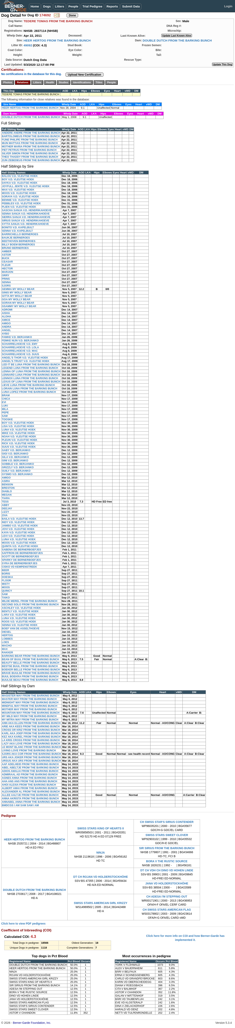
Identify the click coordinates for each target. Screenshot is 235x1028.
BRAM (6, 395)
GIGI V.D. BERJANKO (15, 453)
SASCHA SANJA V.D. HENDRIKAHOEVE (27, 210)
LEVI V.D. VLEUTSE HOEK (18, 535)
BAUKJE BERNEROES (16, 237)
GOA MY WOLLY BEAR (16, 299)
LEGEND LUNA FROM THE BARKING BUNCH (30, 367)
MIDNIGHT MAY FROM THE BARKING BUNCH (30, 702)
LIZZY (5, 511)
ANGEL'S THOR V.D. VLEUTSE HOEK (25, 357)
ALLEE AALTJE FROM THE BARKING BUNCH (30, 795)
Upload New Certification (84, 74)
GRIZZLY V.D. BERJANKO (18, 467)
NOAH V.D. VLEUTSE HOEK (19, 436)
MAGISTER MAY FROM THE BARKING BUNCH (30, 695)
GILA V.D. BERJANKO (15, 457)
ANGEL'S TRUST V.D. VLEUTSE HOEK (25, 361)
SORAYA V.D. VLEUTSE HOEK (20, 196)
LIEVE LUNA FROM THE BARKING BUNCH (28, 385)
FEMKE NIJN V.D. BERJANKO (20, 340)
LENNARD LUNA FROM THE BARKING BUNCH (31, 374)
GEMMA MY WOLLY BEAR (18, 289)
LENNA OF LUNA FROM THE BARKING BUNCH (31, 371)
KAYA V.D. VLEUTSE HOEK (18, 532)
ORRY (5, 275)
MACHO (7, 645)
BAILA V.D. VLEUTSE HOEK (19, 518)
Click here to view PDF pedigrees (23, 923)
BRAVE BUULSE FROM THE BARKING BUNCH (31, 673)
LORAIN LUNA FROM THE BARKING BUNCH (29, 388)
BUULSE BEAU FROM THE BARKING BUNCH (30, 679)
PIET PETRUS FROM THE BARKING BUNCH (29, 149)
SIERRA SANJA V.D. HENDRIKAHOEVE (26, 217)
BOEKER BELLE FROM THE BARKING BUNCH (31, 669)
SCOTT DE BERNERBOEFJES (20, 556)
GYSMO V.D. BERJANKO (17, 474)
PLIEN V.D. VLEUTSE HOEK (19, 206)
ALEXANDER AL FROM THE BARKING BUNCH (31, 791)
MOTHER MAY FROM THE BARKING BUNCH (29, 709)
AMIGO (6, 323)
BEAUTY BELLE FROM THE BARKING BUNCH (30, 662)
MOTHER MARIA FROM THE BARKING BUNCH (31, 146)
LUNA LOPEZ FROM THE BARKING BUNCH (29, 391)
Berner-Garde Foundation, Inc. (32, 1022)
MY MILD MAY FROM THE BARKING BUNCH (29, 716)
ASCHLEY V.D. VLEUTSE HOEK (21, 607)
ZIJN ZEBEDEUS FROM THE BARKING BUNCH (31, 160)
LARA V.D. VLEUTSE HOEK (19, 614)
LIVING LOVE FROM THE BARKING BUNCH (29, 750)
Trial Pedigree (92, 6)
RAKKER (7, 652)
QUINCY (7, 590)
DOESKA (7, 577)
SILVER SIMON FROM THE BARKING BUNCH (30, 153)
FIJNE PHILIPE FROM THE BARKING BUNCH (30, 139)
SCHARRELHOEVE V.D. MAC (20, 350)
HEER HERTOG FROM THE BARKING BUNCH (57, 40)
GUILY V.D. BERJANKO (16, 470)
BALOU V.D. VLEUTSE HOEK (20, 175)
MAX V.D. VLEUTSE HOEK (18, 189)
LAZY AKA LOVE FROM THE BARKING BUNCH (31, 743)
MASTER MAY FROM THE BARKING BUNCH (29, 699)
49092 (28, 45)
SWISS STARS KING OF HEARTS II (100, 828)
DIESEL (6, 631)
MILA (5, 409)
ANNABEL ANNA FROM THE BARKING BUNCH (31, 801)
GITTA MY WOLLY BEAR (17, 295)
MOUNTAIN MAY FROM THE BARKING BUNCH (30, 712)
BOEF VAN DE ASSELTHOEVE (20, 628)
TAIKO (6, 597)
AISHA (6, 313)
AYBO (5, 333)
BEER (5, 570)
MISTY (6, 583)
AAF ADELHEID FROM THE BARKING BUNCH (30, 764)
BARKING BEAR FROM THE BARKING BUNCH (31, 655)
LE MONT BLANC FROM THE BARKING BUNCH (31, 747)
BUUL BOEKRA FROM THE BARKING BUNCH (30, 676)
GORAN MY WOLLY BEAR (18, 302)
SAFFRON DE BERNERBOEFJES (22, 553)
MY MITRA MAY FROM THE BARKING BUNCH (30, 719)
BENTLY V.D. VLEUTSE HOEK (20, 611)
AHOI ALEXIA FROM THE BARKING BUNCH (29, 784)
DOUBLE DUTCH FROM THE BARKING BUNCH (177, 40)
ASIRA (6, 481)
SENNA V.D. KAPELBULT (17, 230)
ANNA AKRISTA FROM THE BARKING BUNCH (30, 798)
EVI (4, 402)
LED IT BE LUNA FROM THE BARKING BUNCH (31, 364)
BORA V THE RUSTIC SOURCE (167, 861)
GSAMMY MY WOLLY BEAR (19, 306)
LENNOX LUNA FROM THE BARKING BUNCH (30, 378)
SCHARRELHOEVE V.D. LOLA (20, 347)
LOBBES (7, 638)
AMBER (6, 251)
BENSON (7, 484)
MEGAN (6, 494)
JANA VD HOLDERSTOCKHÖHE (166, 883)
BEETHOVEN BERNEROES (18, 241)
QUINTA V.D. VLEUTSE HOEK (20, 546)
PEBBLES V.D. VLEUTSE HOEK (21, 203)
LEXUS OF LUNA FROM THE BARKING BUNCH (31, 381)
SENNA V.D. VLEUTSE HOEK (19, 625)
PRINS (6, 278)
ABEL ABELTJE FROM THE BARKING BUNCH (30, 767)
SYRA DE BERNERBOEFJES (19, 563)
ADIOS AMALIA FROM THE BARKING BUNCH (30, 771)
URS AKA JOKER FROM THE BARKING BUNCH (31, 757)
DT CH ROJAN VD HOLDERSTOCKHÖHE (100, 876)
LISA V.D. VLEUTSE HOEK (18, 426)
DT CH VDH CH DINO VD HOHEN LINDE (166, 870)
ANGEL (6, 330)
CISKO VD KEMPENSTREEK (19, 566)
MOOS (6, 587)
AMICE (6, 319)
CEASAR (7, 261)
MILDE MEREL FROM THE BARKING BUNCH (29, 601)
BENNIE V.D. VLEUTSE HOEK (20, 199)
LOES (5, 642)
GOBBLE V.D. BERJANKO (18, 463)
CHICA (6, 398)
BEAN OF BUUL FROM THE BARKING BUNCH (30, 659)
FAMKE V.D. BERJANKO (17, 337)
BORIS (6, 573)
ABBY (5, 505)
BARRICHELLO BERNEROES (20, 234)
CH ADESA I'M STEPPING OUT (166, 896)
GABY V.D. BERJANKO (16, 450)
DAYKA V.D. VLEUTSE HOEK (19, 182)
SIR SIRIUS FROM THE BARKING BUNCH (167, 848)
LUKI (5, 405)
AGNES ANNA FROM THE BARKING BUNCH (29, 777)
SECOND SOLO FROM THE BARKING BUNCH (30, 604)
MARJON (7, 271)
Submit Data (131, 6)
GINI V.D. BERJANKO (15, 460)
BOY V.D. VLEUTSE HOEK (18, 179)
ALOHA (6, 316)
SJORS (6, 285)
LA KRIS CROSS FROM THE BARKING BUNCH (31, 740)
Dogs (47, 6)
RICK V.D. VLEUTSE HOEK (18, 443)
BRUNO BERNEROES (15, 247)
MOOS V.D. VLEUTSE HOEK (19, 193)
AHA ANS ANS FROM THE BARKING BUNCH (29, 781)
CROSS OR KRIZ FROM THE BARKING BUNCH (31, 729)
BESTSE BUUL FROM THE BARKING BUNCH (30, 666)
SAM (5, 415)
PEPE (5, 412)
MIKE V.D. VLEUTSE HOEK (18, 433)
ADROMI (7, 309)
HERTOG (7, 635)
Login (228, 6)
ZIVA (5, 515)
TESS (5, 501)
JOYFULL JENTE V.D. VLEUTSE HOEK (25, 186)
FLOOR (6, 580)
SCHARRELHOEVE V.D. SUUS (20, 354)
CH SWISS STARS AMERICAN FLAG (167, 909)
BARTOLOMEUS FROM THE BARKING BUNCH (31, 136)
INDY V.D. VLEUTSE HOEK (18, 522)
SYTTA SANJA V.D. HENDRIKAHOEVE (25, 223)
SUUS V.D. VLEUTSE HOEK (19, 446)
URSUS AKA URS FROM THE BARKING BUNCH (31, 760)
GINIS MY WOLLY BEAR (17, 292)
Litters (59, 6)
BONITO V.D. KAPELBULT (18, 227)
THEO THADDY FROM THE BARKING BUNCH (30, 156)
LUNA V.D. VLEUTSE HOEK (19, 429)
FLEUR (6, 265)
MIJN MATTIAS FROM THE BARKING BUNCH (30, 143)
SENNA (6, 282)
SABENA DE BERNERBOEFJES (21, 549)
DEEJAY (7, 508)
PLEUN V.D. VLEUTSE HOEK (19, 439)
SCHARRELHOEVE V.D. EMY (19, 343)
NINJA (100, 852)
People (73, 6)
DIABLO (7, 491)
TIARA (6, 498)
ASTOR (6, 254)
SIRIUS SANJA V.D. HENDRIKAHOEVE (25, 220)
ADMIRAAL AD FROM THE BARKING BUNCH (30, 774)
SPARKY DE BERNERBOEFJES (21, 559)
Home (35, 6)
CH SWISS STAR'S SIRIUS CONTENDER (167, 822)
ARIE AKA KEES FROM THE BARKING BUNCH (31, 726)
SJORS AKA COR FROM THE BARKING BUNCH (31, 753)
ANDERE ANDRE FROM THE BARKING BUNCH (31, 132)
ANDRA (6, 326)
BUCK (5, 258)
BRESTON (8, 487)
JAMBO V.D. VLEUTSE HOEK (20, 525)
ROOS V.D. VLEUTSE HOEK (19, 621)
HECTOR (7, 268)
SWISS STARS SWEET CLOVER (166, 835)
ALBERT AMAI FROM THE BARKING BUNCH (29, 788)
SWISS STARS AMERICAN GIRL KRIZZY (100, 903)
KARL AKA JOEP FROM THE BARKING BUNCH (31, 733)
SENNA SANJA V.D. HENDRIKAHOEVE (26, 213)
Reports (112, 6)
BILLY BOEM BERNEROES (18, 244)
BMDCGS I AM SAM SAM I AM (20, 805)
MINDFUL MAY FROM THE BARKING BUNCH (29, 705)
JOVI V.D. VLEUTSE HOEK (18, 529)
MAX (5, 649)
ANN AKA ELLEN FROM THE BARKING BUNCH (31, 723)
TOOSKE (7, 419)
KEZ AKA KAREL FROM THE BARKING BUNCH (31, 736)
